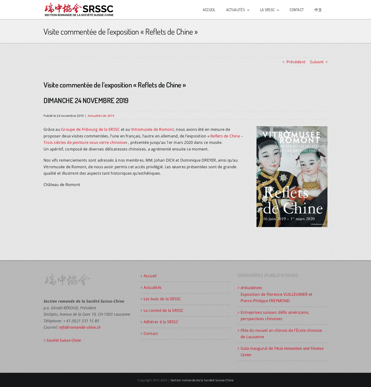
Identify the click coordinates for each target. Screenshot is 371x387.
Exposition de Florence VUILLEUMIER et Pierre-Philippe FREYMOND (276, 294)
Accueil (150, 275)
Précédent (296, 61)
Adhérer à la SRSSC (161, 321)
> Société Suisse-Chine (62, 340)
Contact (151, 333)
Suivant (317, 61)
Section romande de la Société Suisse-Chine (202, 380)
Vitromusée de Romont (152, 129)
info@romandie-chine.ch (80, 327)
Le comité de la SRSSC (164, 310)
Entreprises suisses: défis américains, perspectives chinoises (275, 316)
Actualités (153, 287)
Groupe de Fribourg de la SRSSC (90, 129)
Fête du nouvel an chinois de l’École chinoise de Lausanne (281, 334)
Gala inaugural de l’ (282, 352)
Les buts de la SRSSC (162, 298)
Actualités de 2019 (101, 116)
